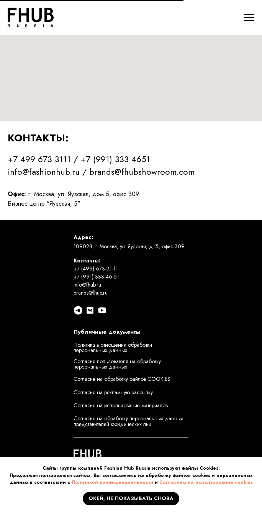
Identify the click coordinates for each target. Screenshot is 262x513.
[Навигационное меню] (249, 17)
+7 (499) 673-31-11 (96, 268)
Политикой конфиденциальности (112, 482)
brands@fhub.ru (91, 293)
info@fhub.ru (87, 284)
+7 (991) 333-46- (94, 276)
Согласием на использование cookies (206, 482)
